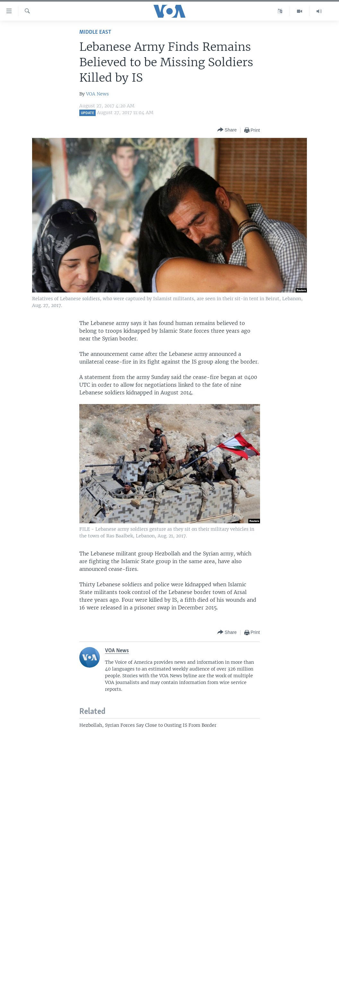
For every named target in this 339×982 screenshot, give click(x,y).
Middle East (95, 32)
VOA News (97, 94)
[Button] (227, 130)
